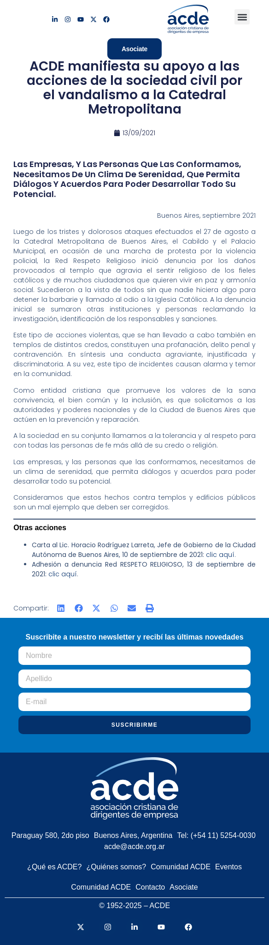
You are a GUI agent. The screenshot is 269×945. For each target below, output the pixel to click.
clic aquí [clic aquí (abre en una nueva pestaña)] (220, 554)
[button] (242, 16)
